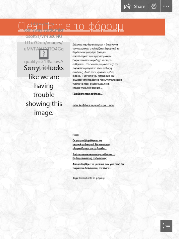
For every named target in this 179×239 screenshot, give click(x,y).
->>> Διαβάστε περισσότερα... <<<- (93, 105)
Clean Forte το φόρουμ (71, 26)
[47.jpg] (44, 60)
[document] (89, 119)
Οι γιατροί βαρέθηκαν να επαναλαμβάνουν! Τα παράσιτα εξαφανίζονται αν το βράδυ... (91, 144)
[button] (134, 6)
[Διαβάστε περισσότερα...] (88, 93)
